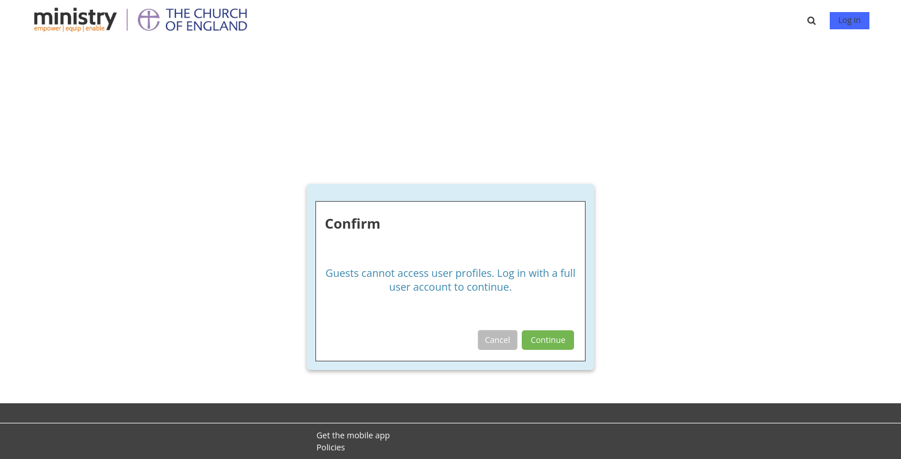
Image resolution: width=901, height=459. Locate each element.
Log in (849, 19)
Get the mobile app (353, 435)
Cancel (497, 339)
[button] (814, 20)
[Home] (146, 19)
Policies (331, 447)
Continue (548, 339)
